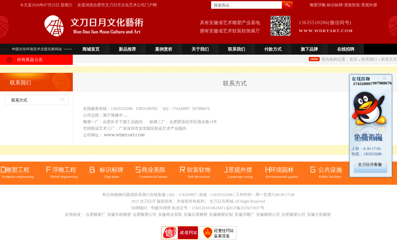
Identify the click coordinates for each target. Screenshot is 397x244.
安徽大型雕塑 (319, 214)
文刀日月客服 (370, 164)
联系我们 (236, 49)
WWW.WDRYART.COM (124, 135)
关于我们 (200, 49)
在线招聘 (345, 49)
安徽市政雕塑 (119, 214)
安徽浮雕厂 (244, 214)
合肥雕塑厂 (96, 214)
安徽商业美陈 (170, 214)
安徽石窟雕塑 (195, 214)
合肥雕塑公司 (144, 214)
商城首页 (91, 49)
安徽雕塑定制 (221, 214)
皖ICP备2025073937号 (245, 208)
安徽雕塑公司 (268, 214)
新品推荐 (127, 49)
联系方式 (19, 100)
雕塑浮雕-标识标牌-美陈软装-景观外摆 (343, 5)
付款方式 (273, 49)
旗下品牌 (309, 49)
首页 (353, 59)
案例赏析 (163, 49)
